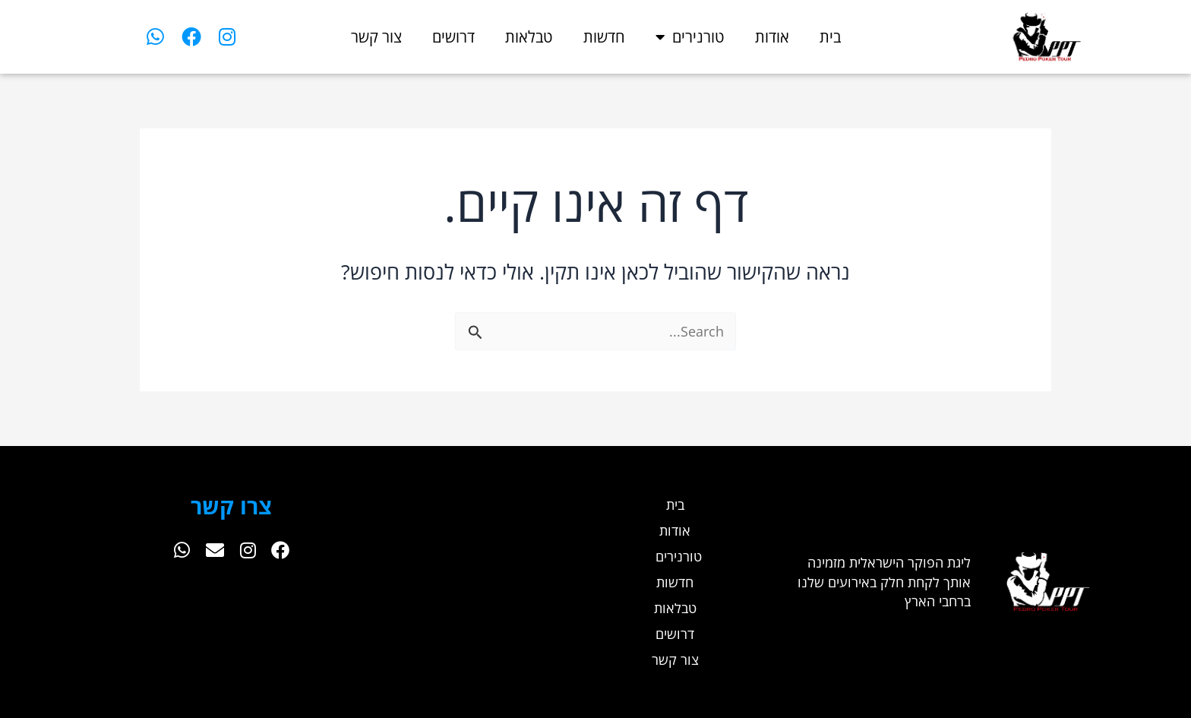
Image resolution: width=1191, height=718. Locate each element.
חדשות (604, 37)
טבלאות (529, 37)
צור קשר (376, 37)
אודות (772, 37)
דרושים (453, 37)
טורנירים (690, 37)
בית (830, 37)
